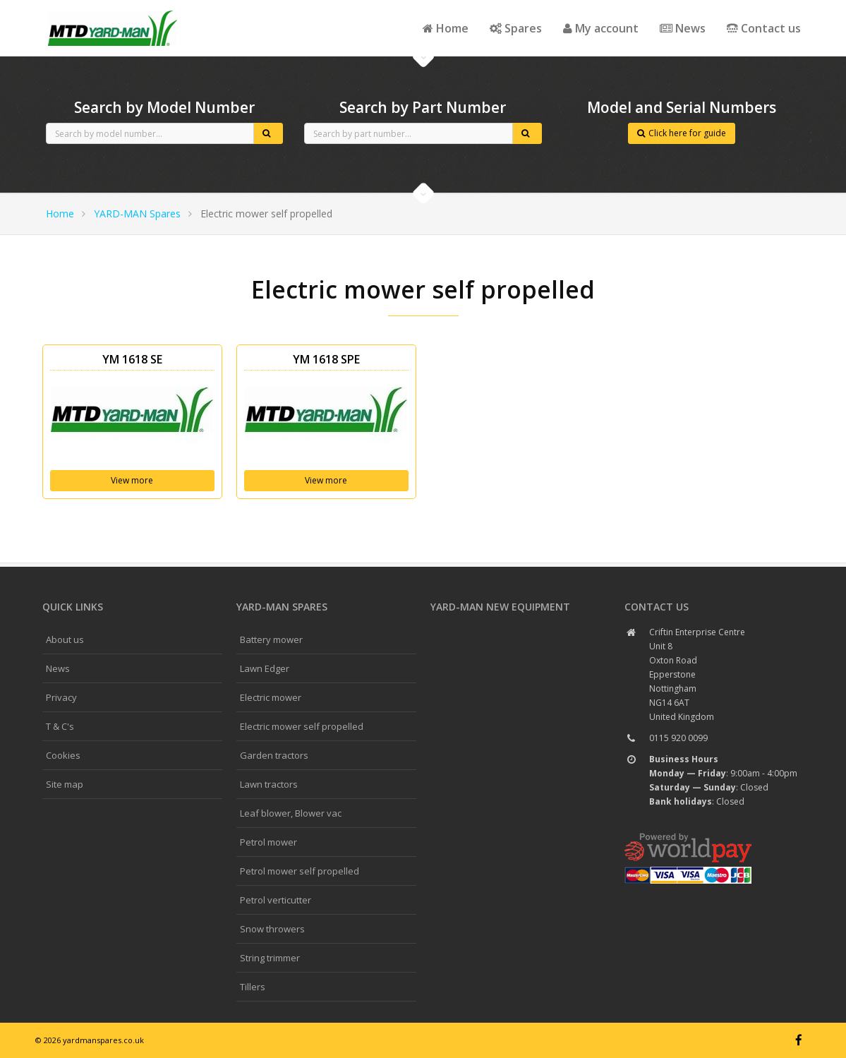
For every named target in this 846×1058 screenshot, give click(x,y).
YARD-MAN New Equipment (500, 606)
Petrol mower (268, 842)
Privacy (61, 697)
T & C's (60, 726)
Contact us (764, 28)
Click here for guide (681, 133)
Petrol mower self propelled (299, 871)
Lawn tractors (269, 784)
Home (446, 28)
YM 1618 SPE (326, 359)
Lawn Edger (264, 668)
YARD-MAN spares (281, 606)
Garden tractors (274, 755)
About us (65, 639)
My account (601, 28)
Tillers (252, 986)
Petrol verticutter (275, 900)
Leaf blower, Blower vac (291, 813)
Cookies (63, 755)
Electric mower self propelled (301, 726)
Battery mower (271, 639)
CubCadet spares (113, 11)
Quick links (72, 606)
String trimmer (270, 957)
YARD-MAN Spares (137, 213)
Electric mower (270, 697)
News (683, 28)
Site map (64, 784)
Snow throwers (272, 928)
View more (132, 480)
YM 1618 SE (132, 359)
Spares (516, 28)
